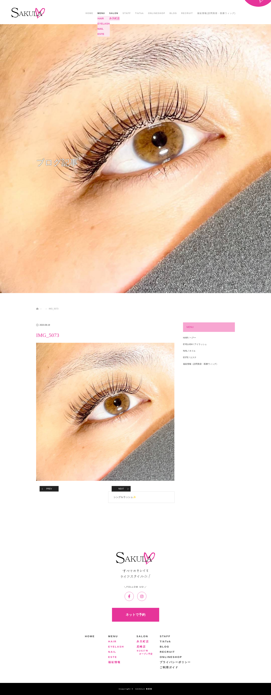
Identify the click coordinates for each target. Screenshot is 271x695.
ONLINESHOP (156, 13)
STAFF (127, 13)
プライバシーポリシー (175, 662)
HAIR (112, 641)
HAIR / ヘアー (189, 338)
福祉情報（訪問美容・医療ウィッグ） (200, 364)
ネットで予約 (135, 614)
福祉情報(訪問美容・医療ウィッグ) (216, 13)
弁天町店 (143, 641)
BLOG (173, 13)
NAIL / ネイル (189, 351)
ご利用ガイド (169, 667)
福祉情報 (114, 662)
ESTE (112, 656)
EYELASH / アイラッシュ (195, 344)
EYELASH (116, 646)
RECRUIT (187, 13)
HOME (89, 13)
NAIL (112, 651)
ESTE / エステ (189, 357)
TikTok (139, 13)
